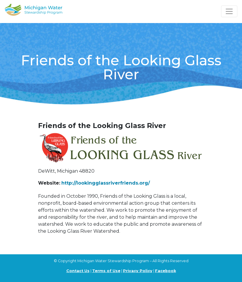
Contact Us (78, 271)
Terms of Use (106, 271)
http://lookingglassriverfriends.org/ (105, 183)
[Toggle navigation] (229, 11)
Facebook (165, 271)
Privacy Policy (137, 271)
